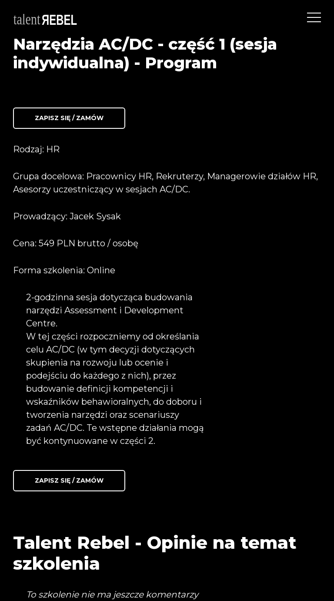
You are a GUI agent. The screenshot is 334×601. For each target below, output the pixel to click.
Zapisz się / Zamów (69, 118)
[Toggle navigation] (314, 17)
